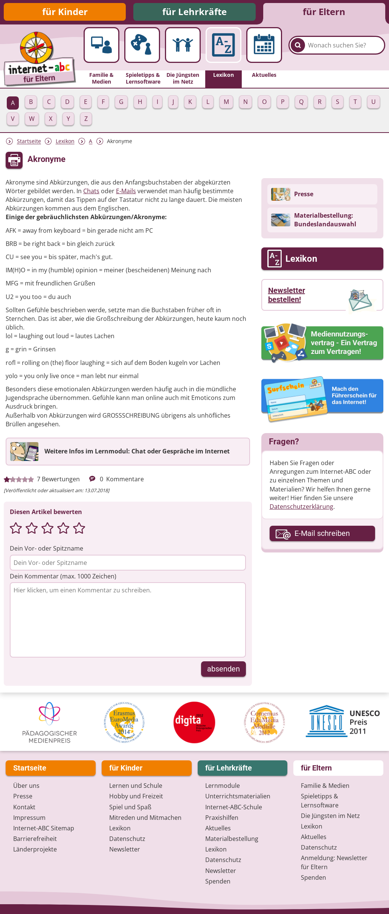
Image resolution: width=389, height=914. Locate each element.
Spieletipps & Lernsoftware (320, 800)
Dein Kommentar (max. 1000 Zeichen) (63, 577)
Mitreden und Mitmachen (145, 818)
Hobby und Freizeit (136, 796)
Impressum (29, 818)
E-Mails (126, 192)
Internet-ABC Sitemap (43, 828)
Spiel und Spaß (130, 807)
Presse (22, 796)
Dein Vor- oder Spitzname (46, 549)
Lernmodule (222, 786)
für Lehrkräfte (194, 12)
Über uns (26, 786)
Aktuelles (218, 828)
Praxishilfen (221, 818)
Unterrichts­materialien (237, 796)
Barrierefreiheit (35, 839)
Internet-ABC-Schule (233, 807)
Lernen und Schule (135, 786)
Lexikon (65, 142)
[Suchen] (298, 49)
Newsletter (124, 849)
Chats (91, 192)
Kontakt (24, 807)
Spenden (217, 881)
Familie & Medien (325, 786)
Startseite (29, 142)
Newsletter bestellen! (286, 296)
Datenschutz (127, 839)
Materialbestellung (231, 839)
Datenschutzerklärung (301, 508)
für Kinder (65, 12)
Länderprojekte (35, 849)
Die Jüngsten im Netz (330, 816)
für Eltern (324, 12)
